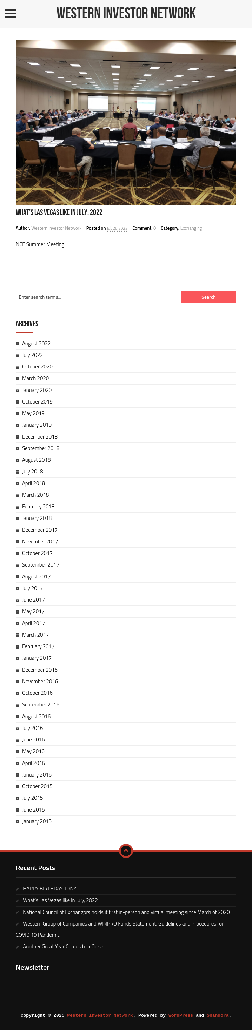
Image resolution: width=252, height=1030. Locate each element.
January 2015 (37, 821)
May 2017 (33, 611)
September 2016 (40, 704)
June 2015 (33, 810)
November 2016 (40, 681)
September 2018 (40, 448)
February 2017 (38, 646)
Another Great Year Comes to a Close (63, 946)
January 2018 (37, 518)
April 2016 (33, 763)
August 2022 (36, 343)
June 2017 (33, 600)
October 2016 (37, 693)
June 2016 (33, 740)
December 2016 (40, 670)
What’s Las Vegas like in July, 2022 (59, 212)
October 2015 (37, 786)
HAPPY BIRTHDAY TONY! (50, 889)
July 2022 (32, 355)
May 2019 (33, 413)
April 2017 (33, 623)
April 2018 (33, 483)
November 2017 (40, 541)
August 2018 (36, 460)
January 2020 (37, 390)
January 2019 (37, 425)
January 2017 (37, 658)
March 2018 (35, 495)
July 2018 (32, 471)
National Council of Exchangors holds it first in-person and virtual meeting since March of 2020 (126, 912)
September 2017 (40, 565)
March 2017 (35, 635)
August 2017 (36, 576)
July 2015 (32, 798)
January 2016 (37, 775)
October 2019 (37, 402)
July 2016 (32, 728)
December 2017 (40, 530)
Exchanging (191, 227)
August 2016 (36, 716)
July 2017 (32, 588)
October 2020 (37, 366)
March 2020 (35, 378)
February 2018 (38, 506)
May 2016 (33, 751)
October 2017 (37, 553)
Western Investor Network (126, 13)
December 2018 (40, 437)
